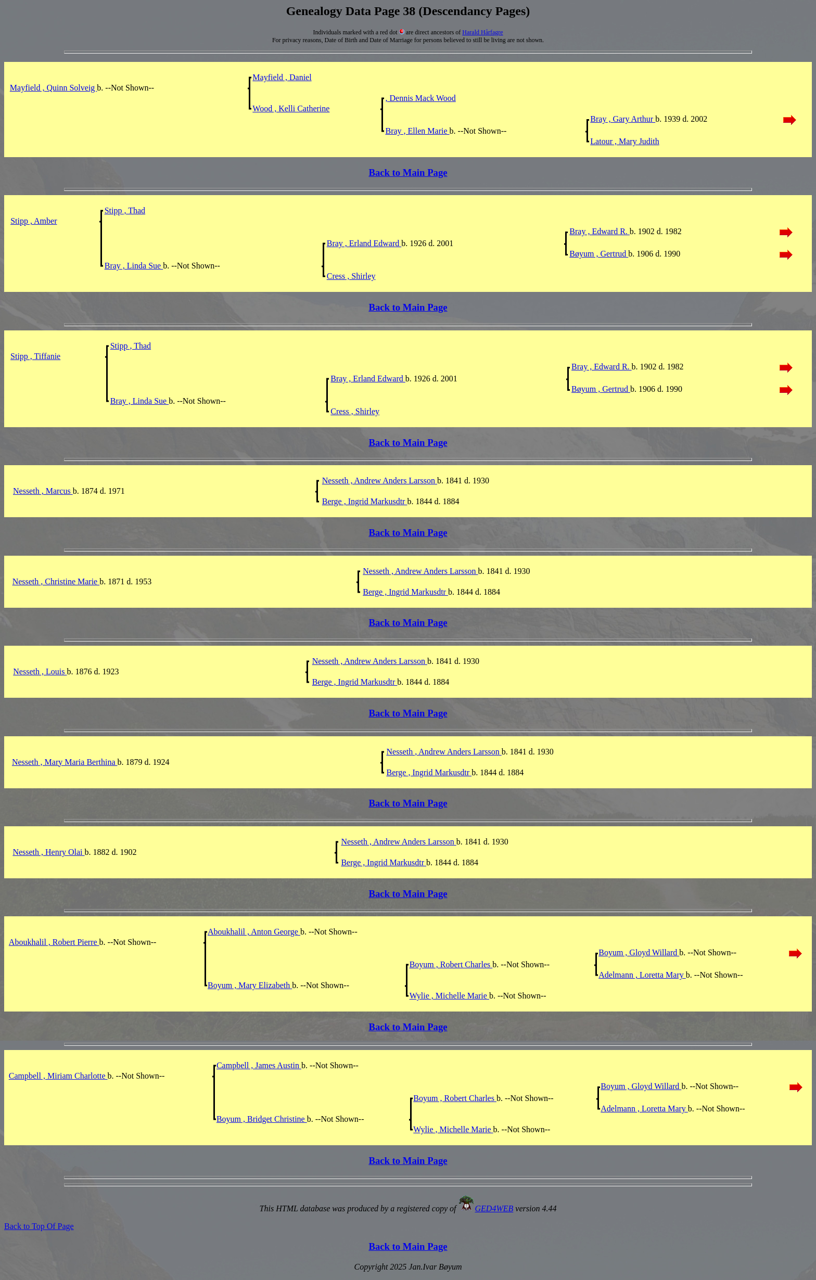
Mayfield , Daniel (281, 77)
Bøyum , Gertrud (598, 253)
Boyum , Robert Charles (451, 964)
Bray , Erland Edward (364, 243)
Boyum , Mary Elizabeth (250, 985)
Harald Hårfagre (482, 32)
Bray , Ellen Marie (417, 130)
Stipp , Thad (125, 210)
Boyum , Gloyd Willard (638, 952)
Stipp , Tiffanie (35, 356)
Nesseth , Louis (40, 671)
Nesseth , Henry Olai (48, 852)
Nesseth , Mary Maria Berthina (65, 762)
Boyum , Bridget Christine (261, 1119)
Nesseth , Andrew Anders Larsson (379, 480)
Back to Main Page (407, 172)
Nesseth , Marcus (43, 491)
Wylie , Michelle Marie (449, 995)
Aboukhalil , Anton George (254, 931)
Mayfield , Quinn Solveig (53, 87)
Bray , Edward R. (599, 231)
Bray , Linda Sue (134, 265)
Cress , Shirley (351, 276)
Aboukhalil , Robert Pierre (54, 942)
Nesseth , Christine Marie (56, 581)
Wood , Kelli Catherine (290, 108)
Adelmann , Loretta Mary (642, 974)
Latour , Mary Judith (624, 141)
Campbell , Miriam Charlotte (58, 1075)
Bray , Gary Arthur (622, 118)
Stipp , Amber (33, 220)
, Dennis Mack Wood (420, 98)
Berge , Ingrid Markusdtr (364, 501)
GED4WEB (494, 1208)
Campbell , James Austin (258, 1065)
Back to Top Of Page (39, 1226)
